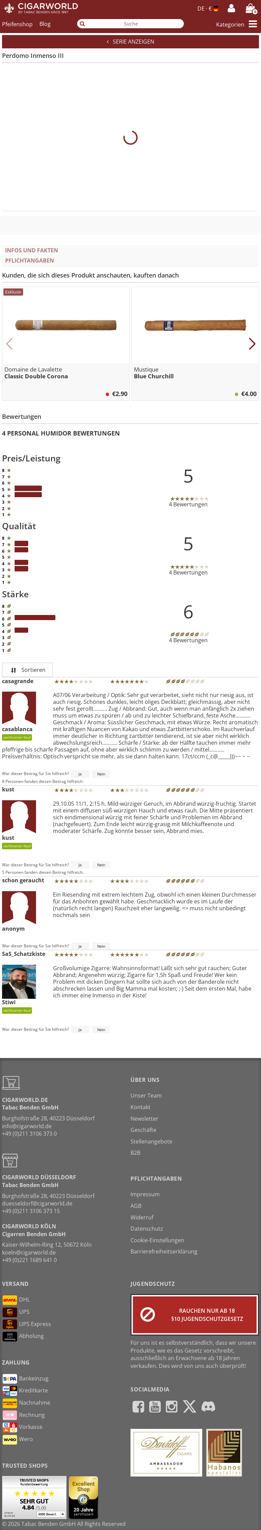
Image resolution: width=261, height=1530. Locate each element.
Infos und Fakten (31, 250)
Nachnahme (26, 1403)
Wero (17, 1439)
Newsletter (144, 1118)
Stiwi (19, 989)
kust (8, 789)
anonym (19, 911)
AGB (135, 1206)
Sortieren (27, 670)
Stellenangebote (151, 1141)
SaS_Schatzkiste (23, 954)
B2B (135, 1152)
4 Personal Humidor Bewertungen (61, 433)
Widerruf (141, 1217)
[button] (9, 344)
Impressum (145, 1194)
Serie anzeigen (130, 41)
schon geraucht (23, 880)
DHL (16, 1300)
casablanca (19, 716)
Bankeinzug (25, 1378)
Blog (45, 24)
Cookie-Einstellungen (157, 1240)
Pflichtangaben (29, 260)
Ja (80, 773)
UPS (16, 1312)
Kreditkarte (25, 1391)
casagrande (17, 681)
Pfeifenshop (17, 24)
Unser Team (146, 1095)
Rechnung (23, 1415)
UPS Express (26, 1324)
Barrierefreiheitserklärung (163, 1251)
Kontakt (140, 1107)
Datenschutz (146, 1228)
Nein (101, 773)
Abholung (23, 1336)
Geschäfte (143, 1130)
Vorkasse (22, 1427)
